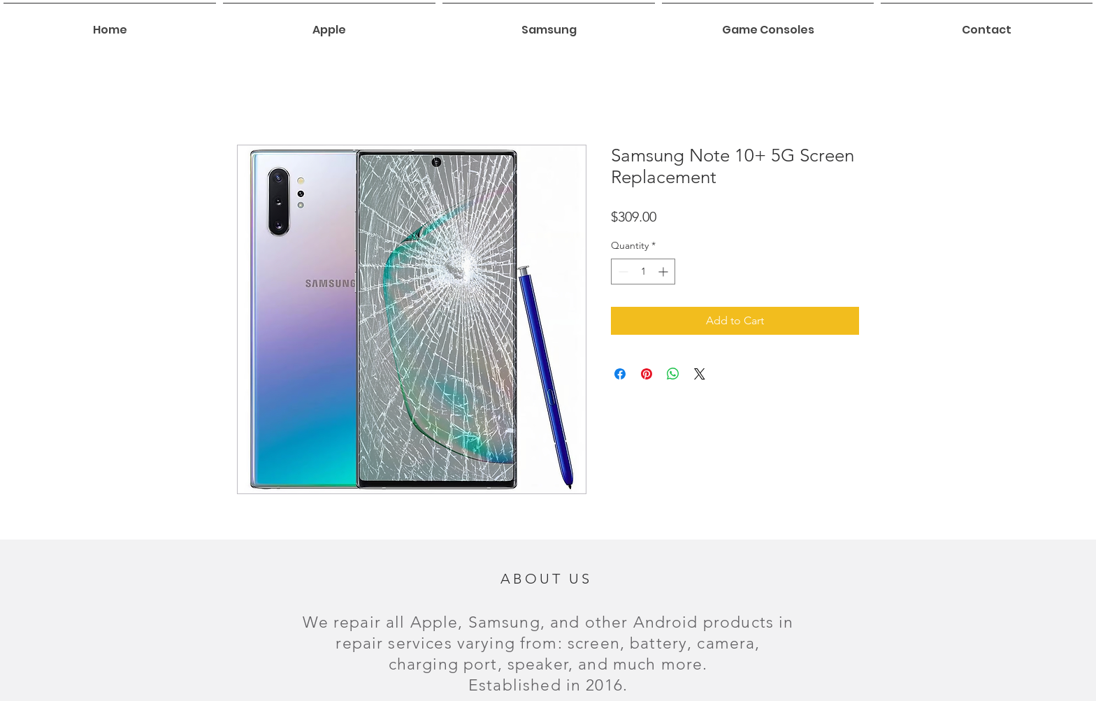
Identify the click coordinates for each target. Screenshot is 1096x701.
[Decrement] (621, 271)
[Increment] (664, 271)
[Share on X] (699, 374)
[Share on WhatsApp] (673, 374)
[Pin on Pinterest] (646, 374)
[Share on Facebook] (620, 374)
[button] (329, 24)
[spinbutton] (643, 271)
